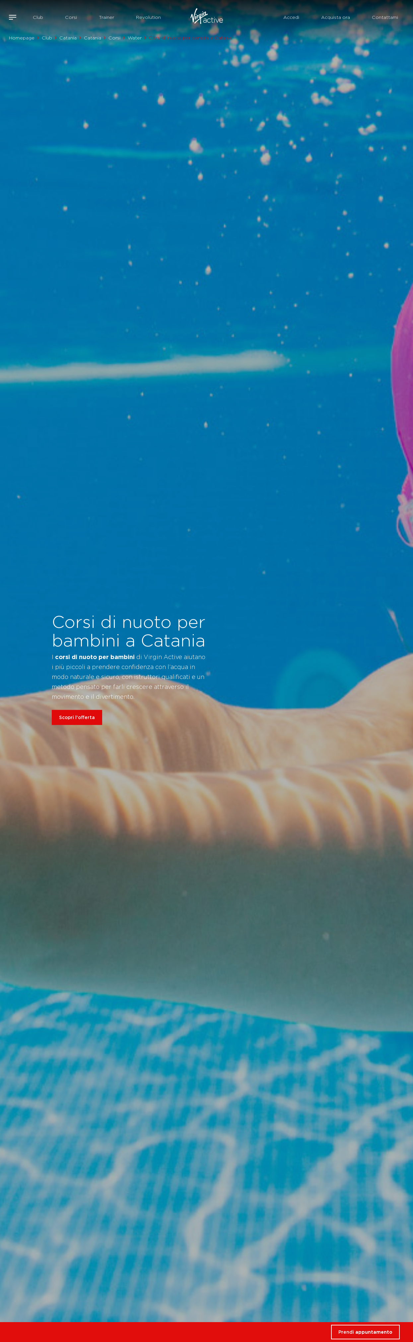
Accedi (291, 17)
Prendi (365, 1332)
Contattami (385, 17)
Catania (68, 37)
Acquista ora (335, 17)
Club (38, 17)
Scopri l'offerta (77, 717)
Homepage (21, 37)
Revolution (148, 17)
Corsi (71, 17)
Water (135, 37)
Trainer (106, 17)
